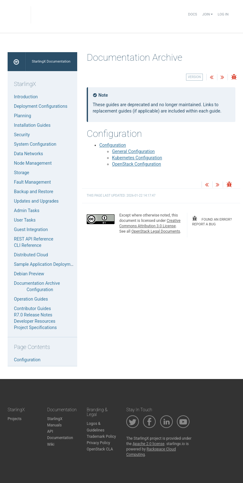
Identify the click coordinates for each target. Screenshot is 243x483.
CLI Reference (27, 245)
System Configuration (35, 144)
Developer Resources (34, 321)
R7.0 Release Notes (33, 314)
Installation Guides (32, 125)
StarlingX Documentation (51, 61)
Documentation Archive (37, 283)
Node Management (33, 163)
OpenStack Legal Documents (155, 231)
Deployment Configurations (40, 106)
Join (207, 14)
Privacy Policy (98, 443)
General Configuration (133, 151)
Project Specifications (35, 327)
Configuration (112, 145)
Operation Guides (31, 299)
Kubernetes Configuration (137, 157)
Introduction (26, 96)
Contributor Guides (32, 308)
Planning (22, 115)
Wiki (50, 444)
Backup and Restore (33, 191)
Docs (192, 14)
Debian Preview (29, 273)
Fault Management (32, 182)
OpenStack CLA (100, 449)
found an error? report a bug (212, 221)
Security (22, 134)
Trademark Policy (101, 436)
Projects (15, 419)
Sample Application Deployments (46, 264)
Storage (21, 172)
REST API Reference (33, 239)
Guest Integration (31, 229)
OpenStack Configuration (136, 164)
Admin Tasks (26, 210)
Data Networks (28, 153)
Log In (223, 14)
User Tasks (24, 220)
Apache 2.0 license (149, 444)
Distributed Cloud (31, 254)
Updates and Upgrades (36, 201)
